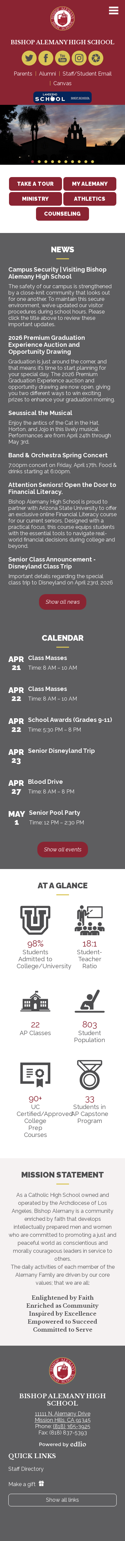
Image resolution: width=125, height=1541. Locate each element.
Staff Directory (26, 1469)
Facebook (45, 60)
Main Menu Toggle (113, 10)
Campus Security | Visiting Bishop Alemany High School (57, 273)
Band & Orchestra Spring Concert (58, 455)
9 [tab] (86, 161)
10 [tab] (92, 161)
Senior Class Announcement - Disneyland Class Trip (52, 563)
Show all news (63, 602)
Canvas (62, 83)
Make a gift (26, 1484)
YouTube (62, 60)
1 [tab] (32, 161)
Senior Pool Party (54, 812)
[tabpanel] (62, 135)
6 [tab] (66, 161)
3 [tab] (46, 161)
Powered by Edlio (62, 1444)
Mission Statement (62, 1175)
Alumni (47, 74)
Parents (23, 74)
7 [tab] (72, 161)
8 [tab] (79, 161)
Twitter (29, 60)
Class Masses (47, 657)
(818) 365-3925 (71, 1426)
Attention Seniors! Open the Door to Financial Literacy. (62, 488)
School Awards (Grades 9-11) (70, 719)
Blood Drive (45, 781)
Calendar (63, 638)
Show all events (62, 849)
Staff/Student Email (87, 74)
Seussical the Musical (40, 412)
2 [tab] (39, 161)
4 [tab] (52, 161)
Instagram (79, 60)
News (62, 249)
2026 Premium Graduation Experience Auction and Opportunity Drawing (46, 344)
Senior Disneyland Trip (61, 750)
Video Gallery (95, 60)
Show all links (62, 1500)
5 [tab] (59, 161)
